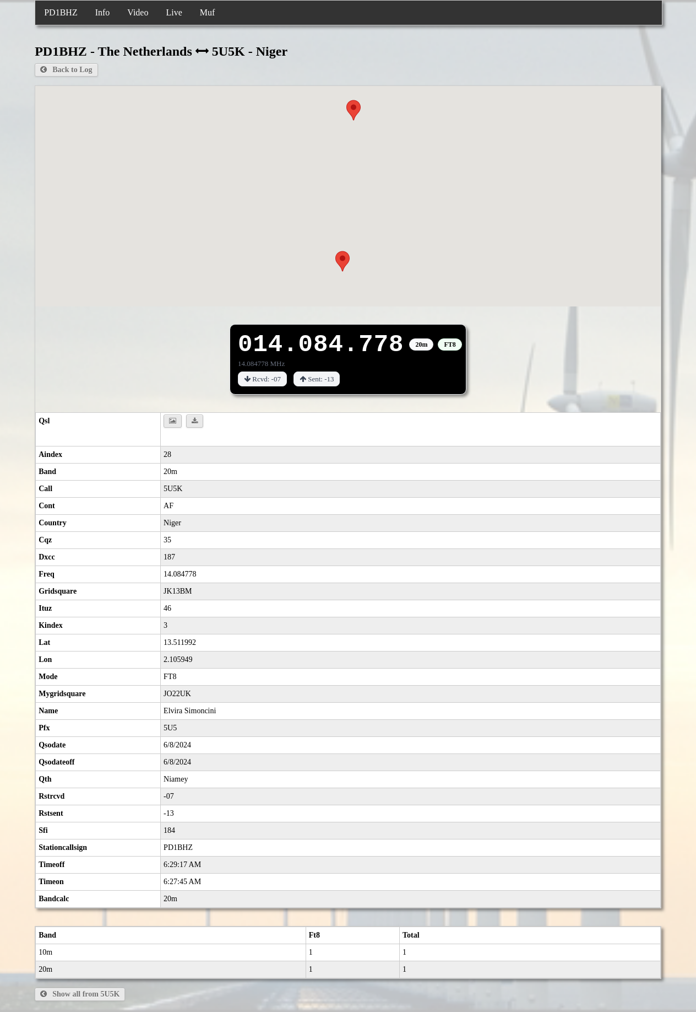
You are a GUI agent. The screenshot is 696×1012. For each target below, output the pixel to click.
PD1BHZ (60, 12)
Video (137, 12)
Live (174, 12)
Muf (207, 12)
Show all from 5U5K (79, 994)
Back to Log (66, 70)
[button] (342, 261)
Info (102, 12)
